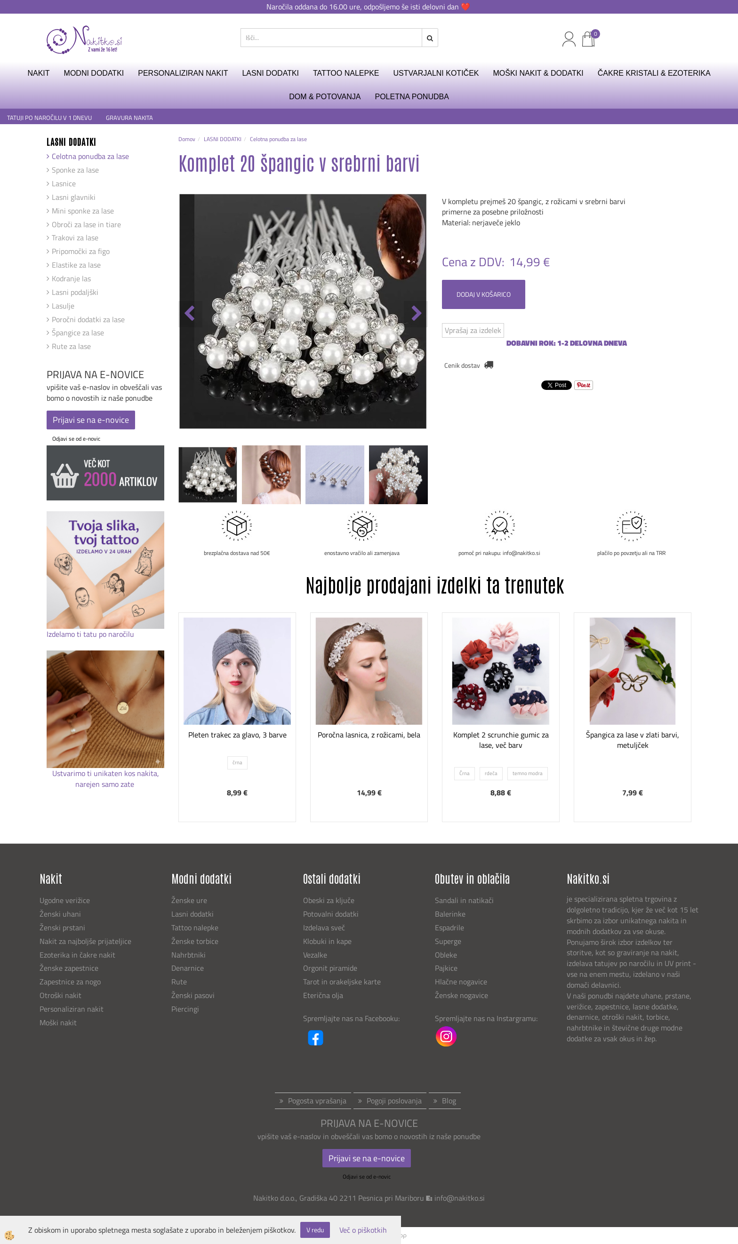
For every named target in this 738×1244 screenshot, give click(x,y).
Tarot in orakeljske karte (342, 981)
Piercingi (185, 1008)
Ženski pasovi (194, 995)
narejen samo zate (105, 784)
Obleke (446, 954)
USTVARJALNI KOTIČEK (436, 73)
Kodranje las (71, 278)
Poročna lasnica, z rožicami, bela (369, 734)
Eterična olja (323, 995)
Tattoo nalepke (194, 927)
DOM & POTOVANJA (325, 97)
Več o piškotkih (363, 1230)
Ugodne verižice (65, 900)
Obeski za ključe (328, 900)
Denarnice (187, 968)
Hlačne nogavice (461, 981)
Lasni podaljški (75, 292)
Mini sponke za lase (83, 210)
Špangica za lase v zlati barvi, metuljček (632, 740)
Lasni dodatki (192, 913)
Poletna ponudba (412, 97)
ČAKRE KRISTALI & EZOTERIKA (654, 73)
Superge (448, 941)
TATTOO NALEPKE (346, 73)
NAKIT (38, 73)
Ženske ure (190, 900)
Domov (186, 139)
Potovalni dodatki (331, 913)
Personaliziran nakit (72, 1008)
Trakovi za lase (75, 237)
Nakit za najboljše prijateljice (85, 941)
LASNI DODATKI (270, 73)
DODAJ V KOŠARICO (484, 294)
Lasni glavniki (74, 197)
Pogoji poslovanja (394, 1100)
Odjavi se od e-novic (76, 438)
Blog (449, 1100)
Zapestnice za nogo (71, 981)
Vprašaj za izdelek (473, 330)
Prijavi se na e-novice (91, 419)
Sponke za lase (75, 169)
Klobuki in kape (327, 941)
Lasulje (63, 305)
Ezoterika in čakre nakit (78, 954)
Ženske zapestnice (70, 968)
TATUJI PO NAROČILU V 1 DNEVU (49, 117)
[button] (416, 314)
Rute (179, 981)
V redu (315, 1230)
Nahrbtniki (188, 954)
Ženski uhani (61, 913)
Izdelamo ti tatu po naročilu (91, 634)
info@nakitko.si (459, 1198)
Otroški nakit (60, 995)
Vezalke (315, 954)
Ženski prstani (63, 927)
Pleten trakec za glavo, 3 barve (237, 734)
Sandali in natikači (465, 900)
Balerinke (450, 913)
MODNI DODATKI (94, 73)
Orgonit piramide (330, 968)
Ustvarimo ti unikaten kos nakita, (105, 773)
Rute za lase (71, 346)
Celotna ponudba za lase (90, 156)
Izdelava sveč (324, 927)
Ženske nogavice (461, 995)
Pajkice (446, 968)
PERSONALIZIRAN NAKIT (183, 73)
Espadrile (449, 927)
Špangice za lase (78, 332)
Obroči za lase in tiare (86, 224)
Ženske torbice (194, 941)
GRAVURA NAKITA (129, 117)
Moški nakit (59, 1022)
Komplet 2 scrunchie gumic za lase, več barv (501, 740)
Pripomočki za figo (81, 251)
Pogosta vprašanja (317, 1100)
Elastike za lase (76, 264)
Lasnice (64, 183)
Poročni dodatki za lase (88, 319)
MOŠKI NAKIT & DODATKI (538, 73)
